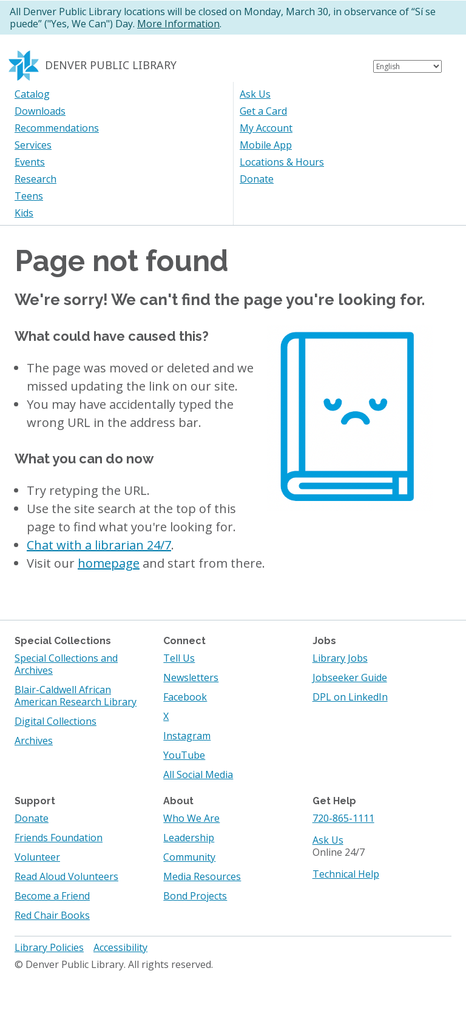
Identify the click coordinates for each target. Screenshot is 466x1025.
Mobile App (266, 145)
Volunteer (37, 857)
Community (189, 857)
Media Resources (202, 876)
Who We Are (191, 818)
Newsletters (190, 677)
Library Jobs (340, 658)
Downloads (40, 111)
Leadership (188, 837)
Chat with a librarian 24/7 (99, 545)
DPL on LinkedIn (350, 697)
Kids (24, 213)
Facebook (185, 697)
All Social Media (198, 774)
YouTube (184, 755)
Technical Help (345, 874)
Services (33, 145)
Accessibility (120, 947)
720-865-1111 (343, 818)
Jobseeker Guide (349, 677)
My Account (266, 128)
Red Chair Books (52, 915)
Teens (29, 196)
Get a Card (263, 111)
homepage (109, 563)
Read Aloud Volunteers (66, 876)
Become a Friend (52, 895)
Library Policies (49, 947)
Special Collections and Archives (66, 664)
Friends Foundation (59, 837)
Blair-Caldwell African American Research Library (76, 695)
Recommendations (57, 128)
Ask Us (255, 94)
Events (30, 162)
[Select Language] (407, 66)
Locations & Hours (282, 162)
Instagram (187, 735)
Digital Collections (55, 721)
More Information (178, 23)
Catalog (32, 94)
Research (35, 179)
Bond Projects (195, 895)
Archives (34, 740)
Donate (257, 179)
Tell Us (179, 658)
